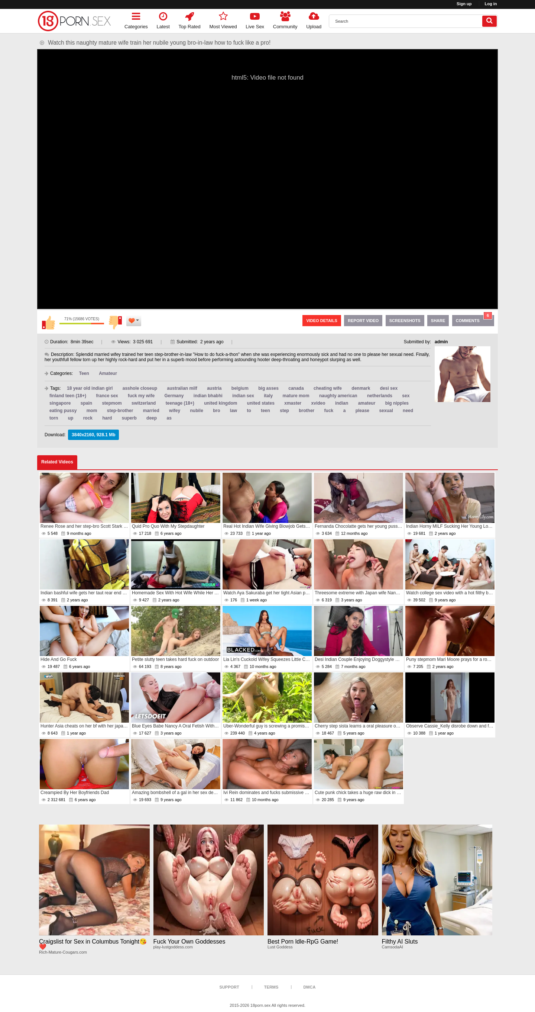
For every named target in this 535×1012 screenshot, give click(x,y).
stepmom (111, 403)
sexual (386, 410)
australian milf (182, 388)
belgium (240, 388)
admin (441, 341)
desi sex (389, 388)
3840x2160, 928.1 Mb (93, 434)
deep (151, 418)
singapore (60, 403)
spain (86, 403)
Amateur (108, 373)
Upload (313, 19)
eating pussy (63, 410)
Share (438, 320)
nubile (196, 410)
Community (285, 19)
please (362, 410)
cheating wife (328, 388)
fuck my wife (141, 395)
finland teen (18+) (67, 395)
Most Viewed (223, 19)
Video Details (321, 320)
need (408, 410)
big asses (268, 388)
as (168, 418)
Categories (136, 19)
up (71, 418)
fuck (329, 410)
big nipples (397, 403)
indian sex (243, 395)
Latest (163, 19)
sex (405, 395)
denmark (360, 388)
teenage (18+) (180, 403)
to (249, 410)
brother (306, 410)
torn (53, 418)
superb (129, 418)
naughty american (338, 395)
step (284, 410)
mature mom (296, 395)
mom (92, 410)
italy (268, 395)
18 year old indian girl (90, 388)
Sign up (464, 3)
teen (265, 410)
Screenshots (405, 320)
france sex (107, 395)
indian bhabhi (208, 395)
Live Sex (255, 19)
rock (88, 418)
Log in (491, 3)
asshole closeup (140, 388)
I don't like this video (115, 322)
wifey (174, 410)
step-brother (120, 410)
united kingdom (220, 403)
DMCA (309, 987)
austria (214, 388)
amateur (367, 403)
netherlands (379, 395)
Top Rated (190, 19)
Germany (174, 395)
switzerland (144, 403)
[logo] (74, 21)
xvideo (318, 403)
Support (229, 987)
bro (216, 410)
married (151, 410)
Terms (271, 987)
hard (107, 418)
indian (341, 403)
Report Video (363, 320)
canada (296, 388)
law (233, 410)
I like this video (48, 322)
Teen (84, 373)
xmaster (292, 403)
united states (261, 403)
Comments (474, 319)
